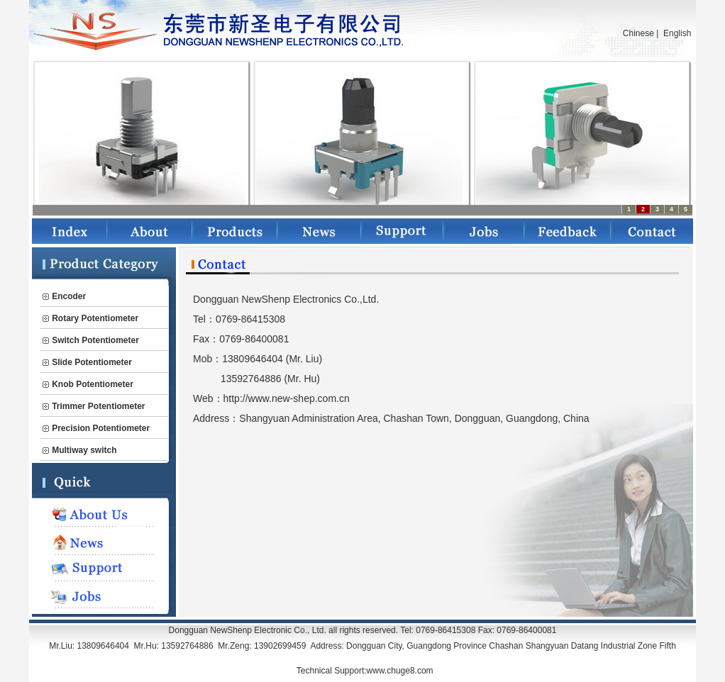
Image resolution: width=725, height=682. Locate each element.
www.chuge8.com (400, 671)
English (677, 33)
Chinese (638, 33)
